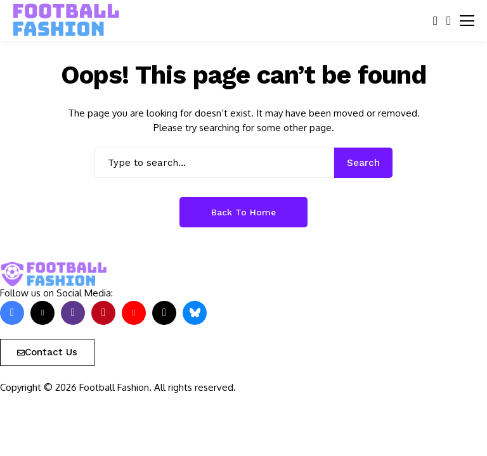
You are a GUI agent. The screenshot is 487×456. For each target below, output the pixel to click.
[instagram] (73, 313)
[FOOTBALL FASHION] (66, 20)
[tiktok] (164, 313)
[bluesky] (195, 313)
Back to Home (243, 212)
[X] (42, 313)
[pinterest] (103, 313)
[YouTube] (134, 313)
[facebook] (12, 313)
